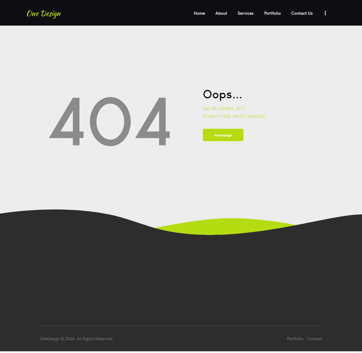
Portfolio (295, 340)
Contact (314, 340)
